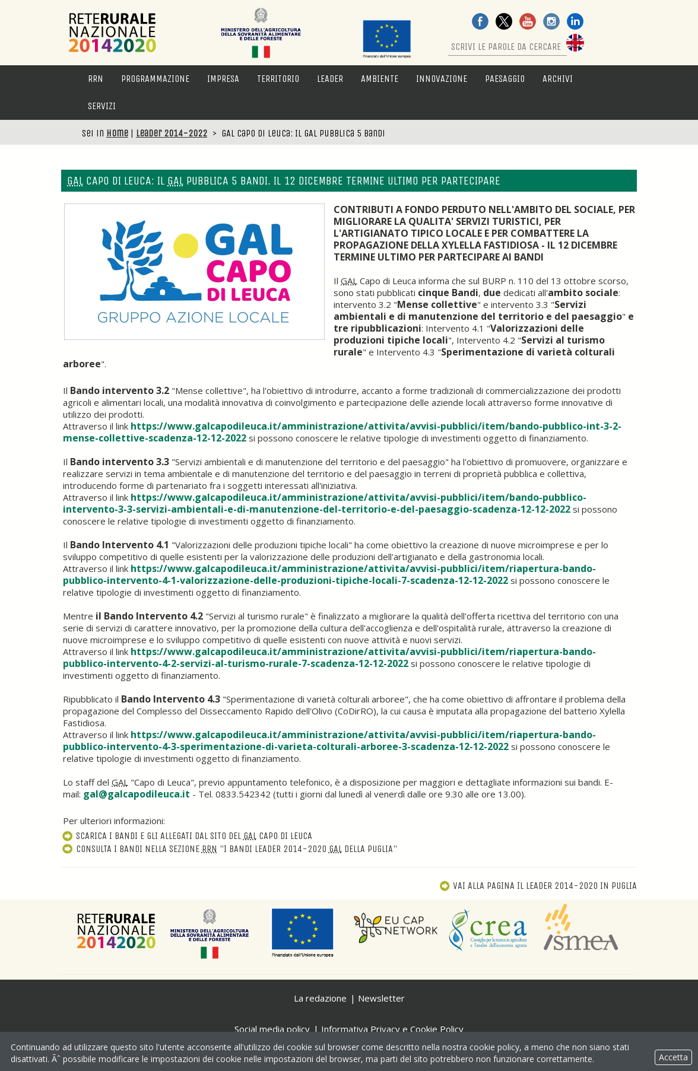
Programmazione (155, 78)
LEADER (330, 78)
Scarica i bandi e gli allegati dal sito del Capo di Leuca (186, 835)
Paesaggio (505, 78)
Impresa (223, 78)
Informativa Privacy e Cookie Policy (392, 1029)
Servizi (102, 106)
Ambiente (379, 78)
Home (117, 133)
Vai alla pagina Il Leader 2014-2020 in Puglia (538, 885)
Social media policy (272, 1029)
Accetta (673, 1057)
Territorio (278, 78)
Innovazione (441, 78)
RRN (95, 78)
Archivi (557, 78)
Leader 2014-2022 (171, 133)
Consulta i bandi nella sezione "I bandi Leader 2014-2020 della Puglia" (229, 848)
